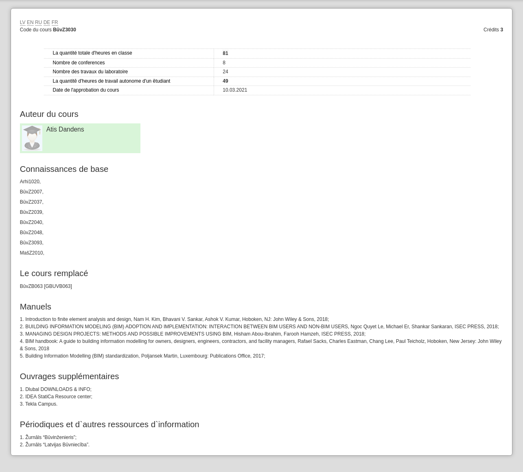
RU (38, 22)
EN (30, 22)
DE (47, 22)
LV (23, 22)
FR (55, 22)
